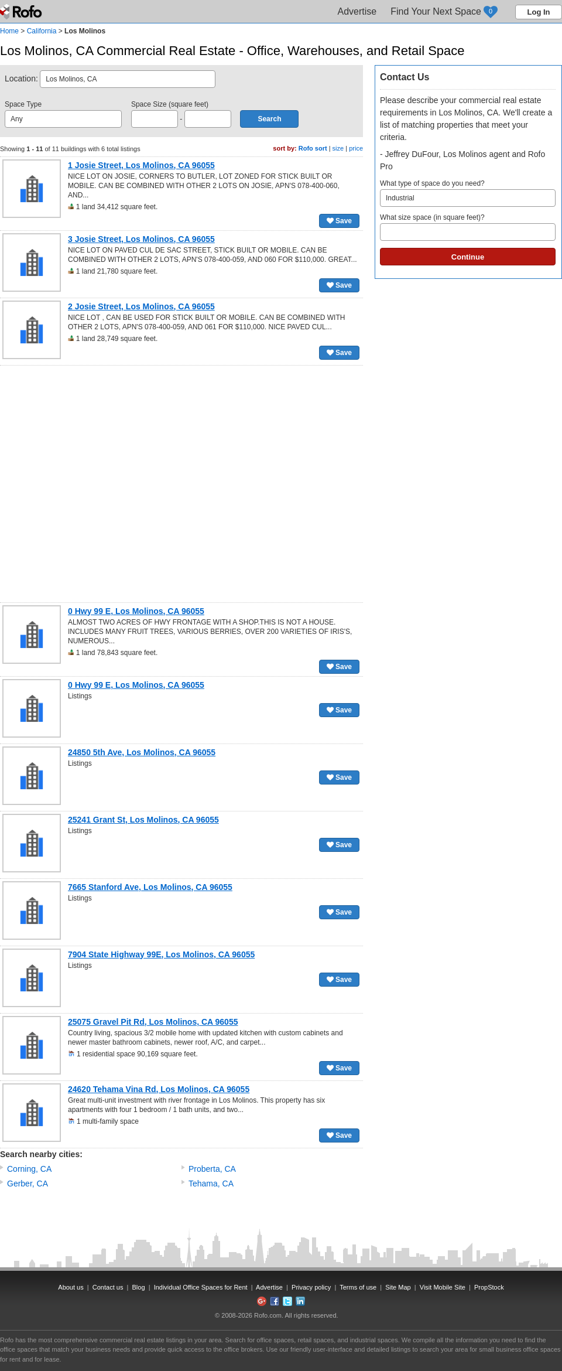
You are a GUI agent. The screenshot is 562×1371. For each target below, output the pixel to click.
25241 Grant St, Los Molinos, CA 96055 (143, 819)
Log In (538, 12)
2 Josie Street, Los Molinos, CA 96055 (141, 306)
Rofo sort (313, 148)
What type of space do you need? (468, 193)
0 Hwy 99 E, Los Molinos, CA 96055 (136, 611)
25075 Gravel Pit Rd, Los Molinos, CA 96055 (153, 1021)
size (338, 148)
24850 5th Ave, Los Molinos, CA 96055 (141, 752)
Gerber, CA (27, 1183)
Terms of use (358, 1287)
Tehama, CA (211, 1183)
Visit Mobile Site (442, 1287)
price (356, 148)
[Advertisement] (116, 484)
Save (339, 221)
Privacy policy (311, 1287)
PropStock (489, 1287)
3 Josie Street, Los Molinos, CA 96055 (141, 239)
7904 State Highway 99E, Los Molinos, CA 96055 (161, 954)
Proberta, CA (212, 1169)
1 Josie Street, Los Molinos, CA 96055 (141, 165)
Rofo (22, 11)
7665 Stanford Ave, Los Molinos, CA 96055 (150, 887)
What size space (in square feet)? (468, 227)
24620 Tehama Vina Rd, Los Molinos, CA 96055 (158, 1089)
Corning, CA (29, 1169)
